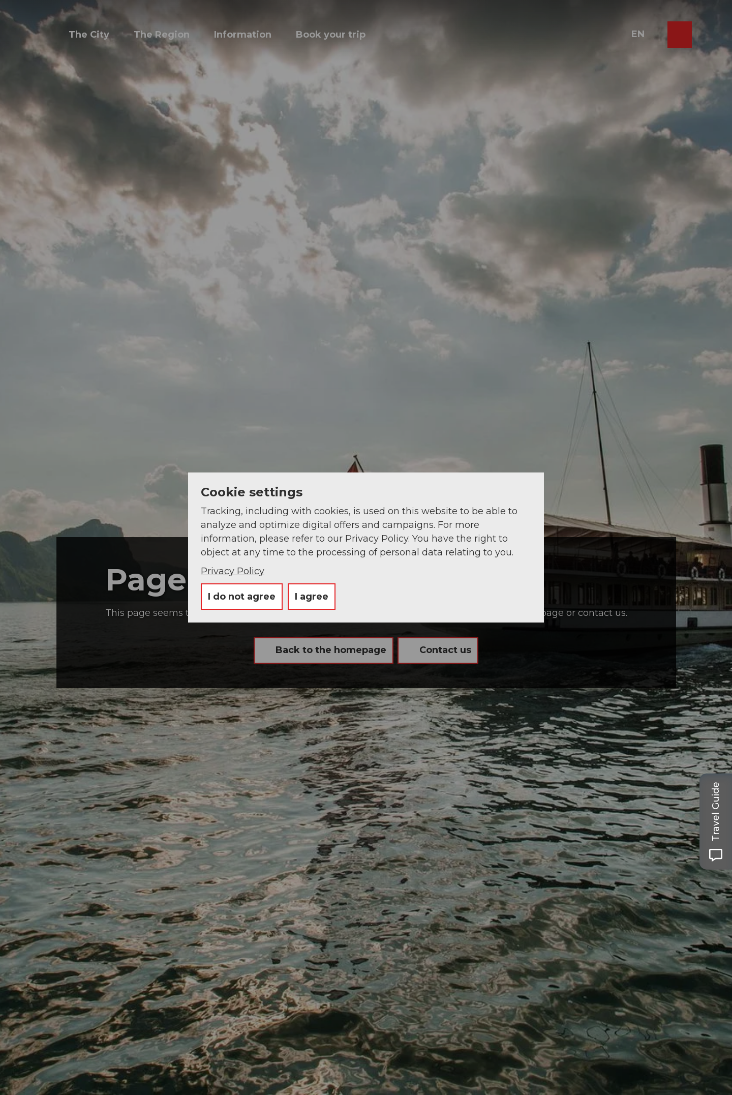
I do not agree (242, 596)
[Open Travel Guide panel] (715, 821)
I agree (311, 596)
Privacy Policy (232, 571)
